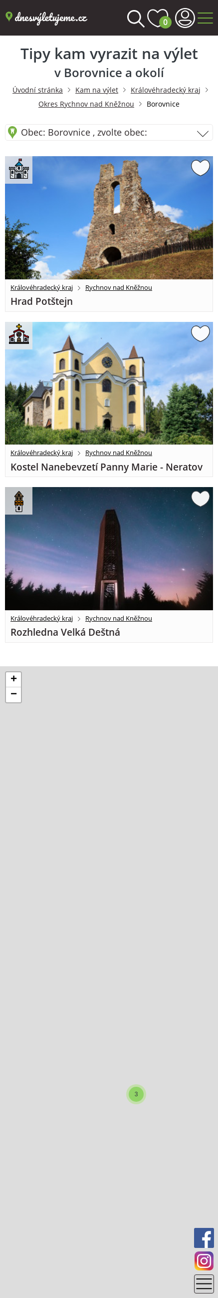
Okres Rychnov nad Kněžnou (86, 104)
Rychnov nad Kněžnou (118, 287)
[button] (136, 1094)
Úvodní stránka (37, 90)
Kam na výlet (96, 90)
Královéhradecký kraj (166, 90)
